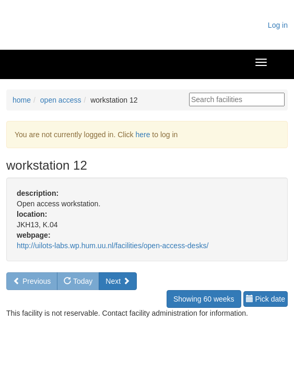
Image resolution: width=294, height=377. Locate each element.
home (22, 100)
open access (60, 100)
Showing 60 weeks (203, 299)
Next (117, 281)
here (142, 134)
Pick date (265, 299)
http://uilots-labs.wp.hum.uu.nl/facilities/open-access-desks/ (112, 245)
